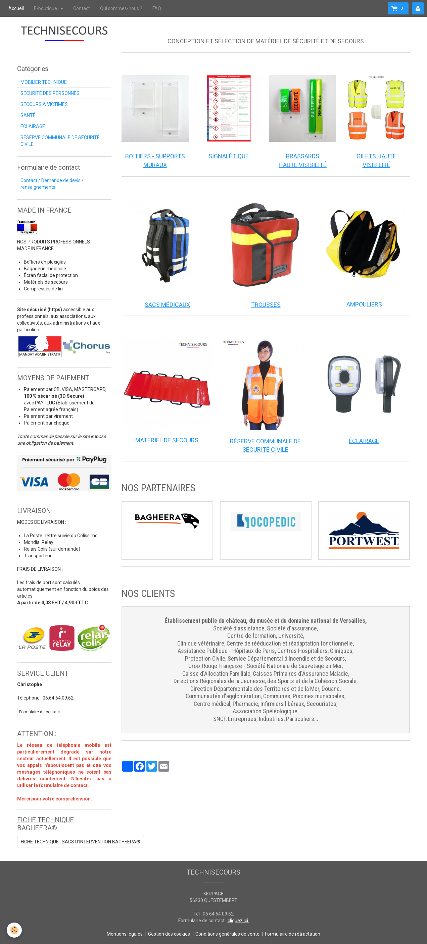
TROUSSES (266, 304)
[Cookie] (14, 930)
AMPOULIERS (364, 304)
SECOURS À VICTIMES (44, 104)
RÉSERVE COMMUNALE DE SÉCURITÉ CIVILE (60, 141)
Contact (81, 8)
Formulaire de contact (39, 712)
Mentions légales (125, 934)
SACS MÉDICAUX (167, 304)
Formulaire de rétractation (292, 934)
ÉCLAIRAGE (364, 440)
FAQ (156, 8)
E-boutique (46, 8)
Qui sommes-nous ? (121, 8)
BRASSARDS (302, 156)
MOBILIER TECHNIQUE (43, 82)
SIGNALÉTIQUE (228, 156)
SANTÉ (28, 115)
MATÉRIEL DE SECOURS (166, 440)
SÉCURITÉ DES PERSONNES (50, 93)
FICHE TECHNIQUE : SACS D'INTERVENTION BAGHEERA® (80, 841)
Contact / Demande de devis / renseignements (52, 184)
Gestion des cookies (169, 934)
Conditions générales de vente (227, 934)
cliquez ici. (238, 920)
